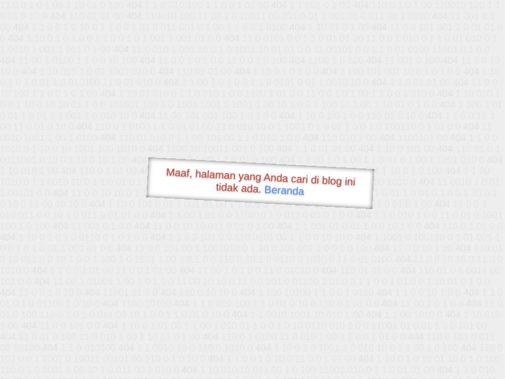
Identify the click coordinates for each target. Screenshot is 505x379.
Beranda (284, 190)
